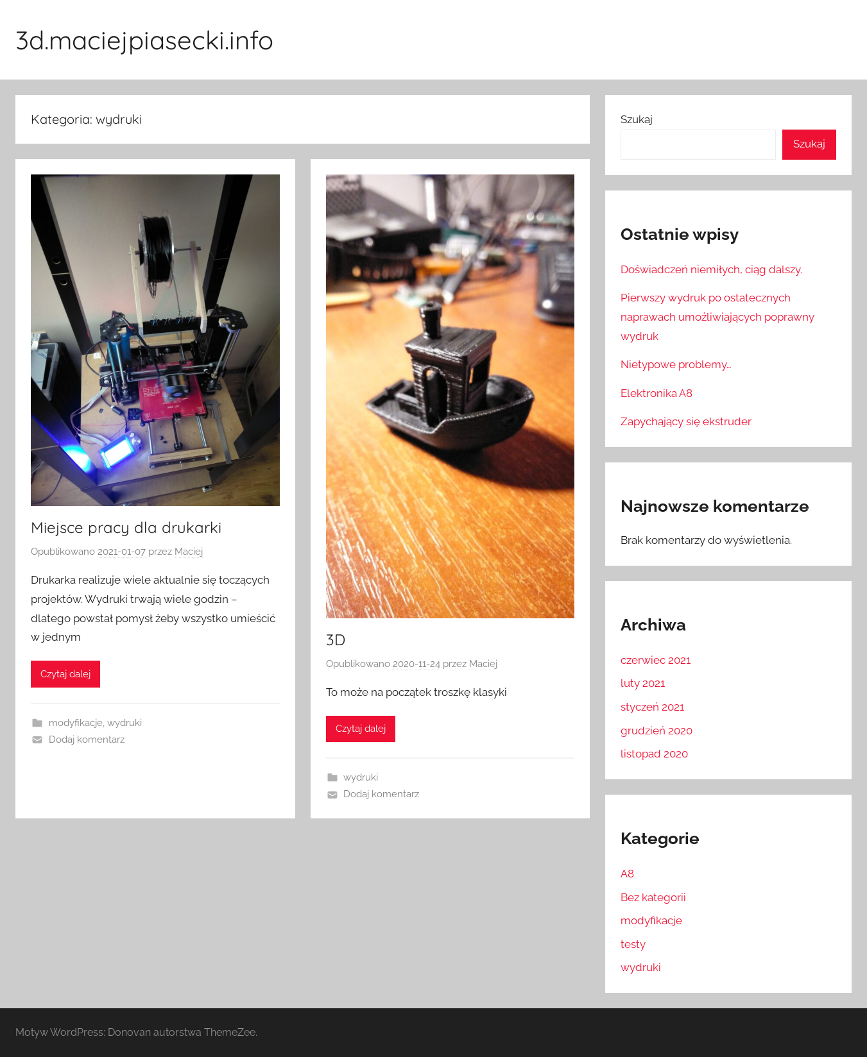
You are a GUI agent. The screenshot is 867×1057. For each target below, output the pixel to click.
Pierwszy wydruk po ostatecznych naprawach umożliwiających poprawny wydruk (717, 316)
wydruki (124, 723)
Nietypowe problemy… (676, 364)
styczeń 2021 (652, 706)
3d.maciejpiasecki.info (144, 40)
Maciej (189, 551)
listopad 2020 (654, 753)
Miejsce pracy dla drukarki (126, 527)
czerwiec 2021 (656, 660)
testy (633, 944)
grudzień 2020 (656, 730)
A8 (627, 873)
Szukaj (637, 119)
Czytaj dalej (65, 674)
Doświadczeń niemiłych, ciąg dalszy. (711, 269)
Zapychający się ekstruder (686, 421)
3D (335, 639)
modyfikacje (76, 723)
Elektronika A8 (656, 393)
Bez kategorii (653, 897)
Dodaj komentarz (86, 739)
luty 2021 (643, 683)
